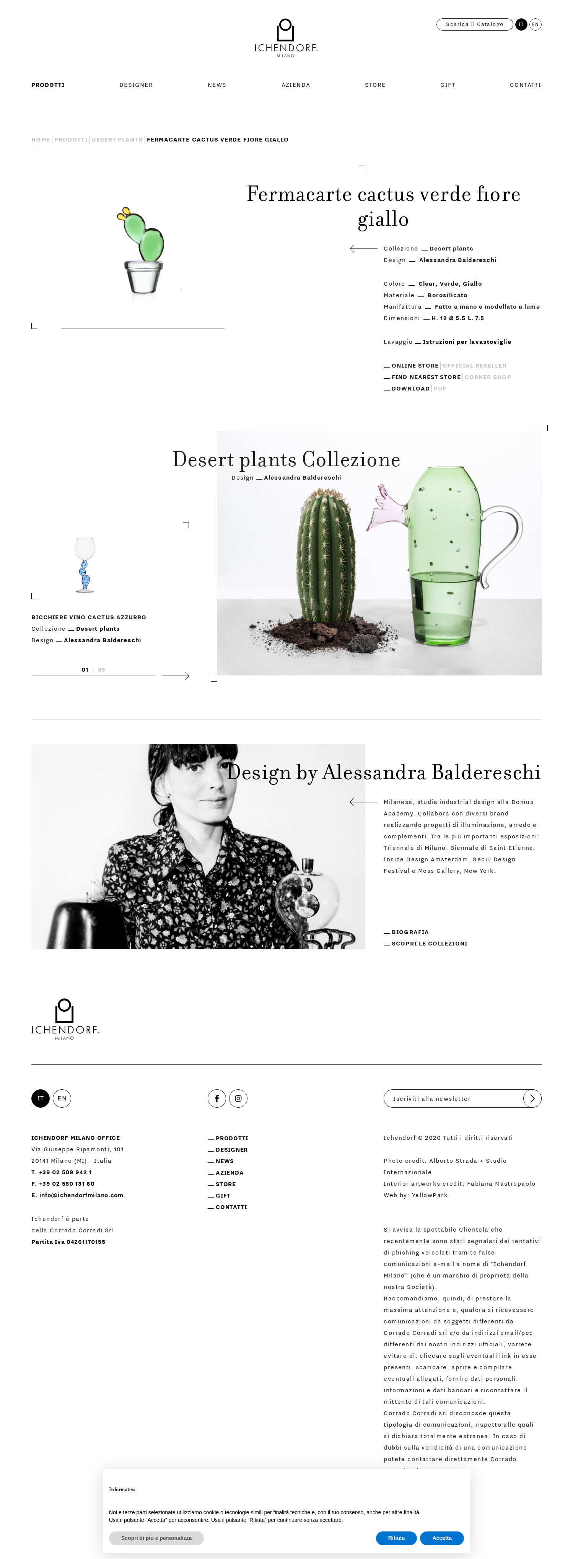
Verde (449, 283)
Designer (136, 84)
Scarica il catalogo (474, 24)
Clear (426, 283)
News (217, 84)
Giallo (472, 283)
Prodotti (48, 84)
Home (40, 139)
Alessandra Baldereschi (458, 260)
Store (375, 84)
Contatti (526, 84)
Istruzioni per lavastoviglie (467, 341)
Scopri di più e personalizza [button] (156, 1538)
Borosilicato (447, 295)
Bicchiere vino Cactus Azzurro (89, 617)
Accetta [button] (442, 1538)
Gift (447, 84)
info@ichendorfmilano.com (81, 1195)
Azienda (296, 84)
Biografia (410, 932)
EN (535, 24)
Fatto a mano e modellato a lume (487, 306)
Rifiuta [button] (396, 1538)
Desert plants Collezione (286, 461)
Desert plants (117, 139)
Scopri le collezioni (429, 943)
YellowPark (430, 1195)
